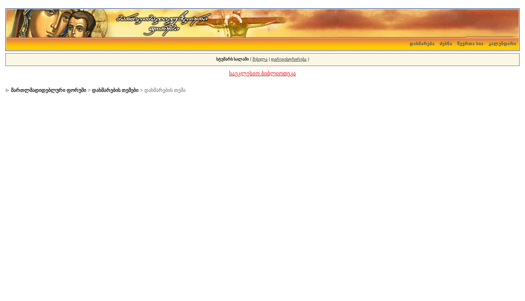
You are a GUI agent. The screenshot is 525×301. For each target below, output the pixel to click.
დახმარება (422, 43)
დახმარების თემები (115, 90)
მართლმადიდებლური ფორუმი (48, 90)
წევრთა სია (470, 43)
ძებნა (446, 43)
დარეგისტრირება (288, 59)
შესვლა (260, 59)
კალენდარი (502, 43)
